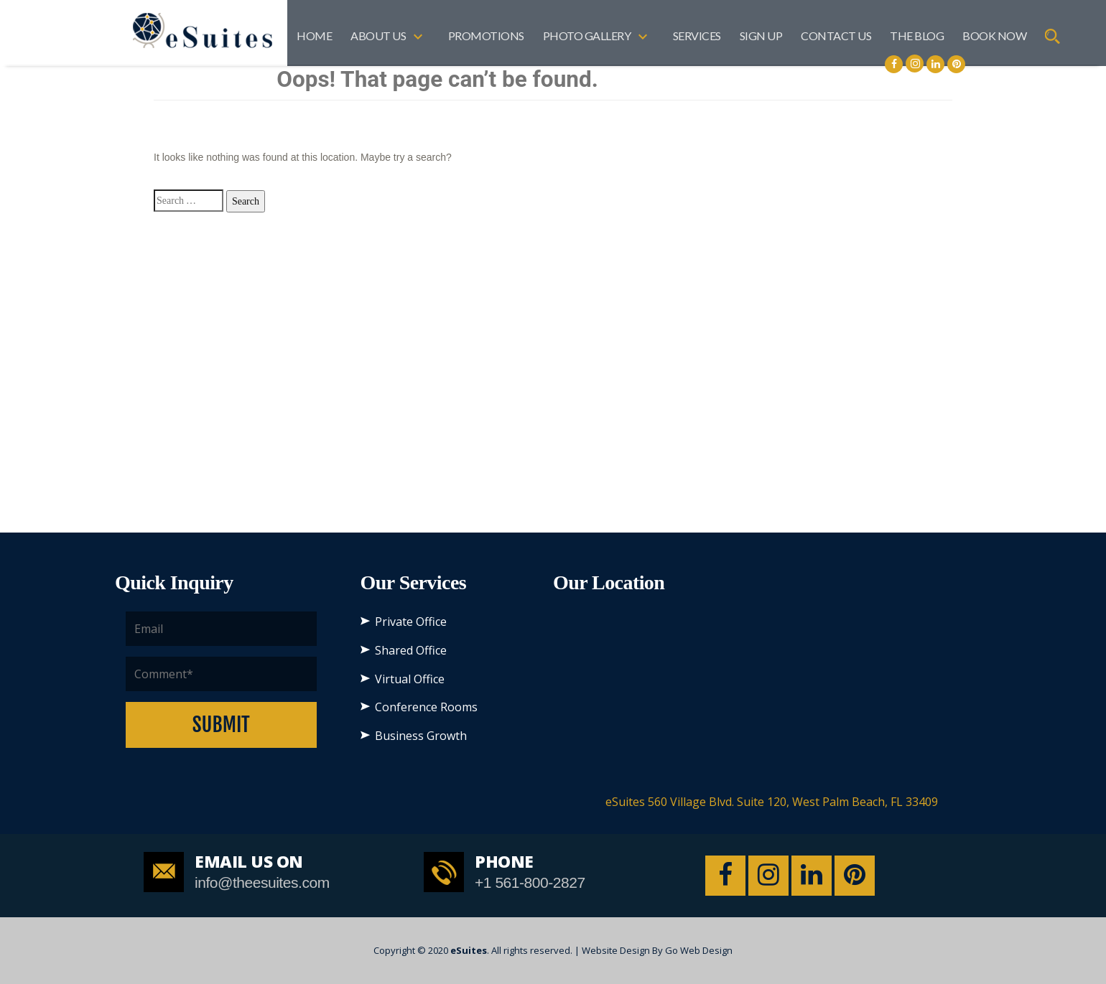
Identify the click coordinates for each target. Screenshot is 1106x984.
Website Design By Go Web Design (657, 950)
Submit (221, 724)
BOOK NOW (994, 35)
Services (697, 35)
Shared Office (411, 650)
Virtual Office (410, 679)
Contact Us (836, 35)
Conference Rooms (426, 707)
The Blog (917, 35)
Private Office (411, 621)
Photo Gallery (587, 35)
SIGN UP (761, 35)
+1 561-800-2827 (530, 882)
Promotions (486, 35)
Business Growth (421, 736)
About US (378, 35)
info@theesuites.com (262, 882)
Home (314, 35)
